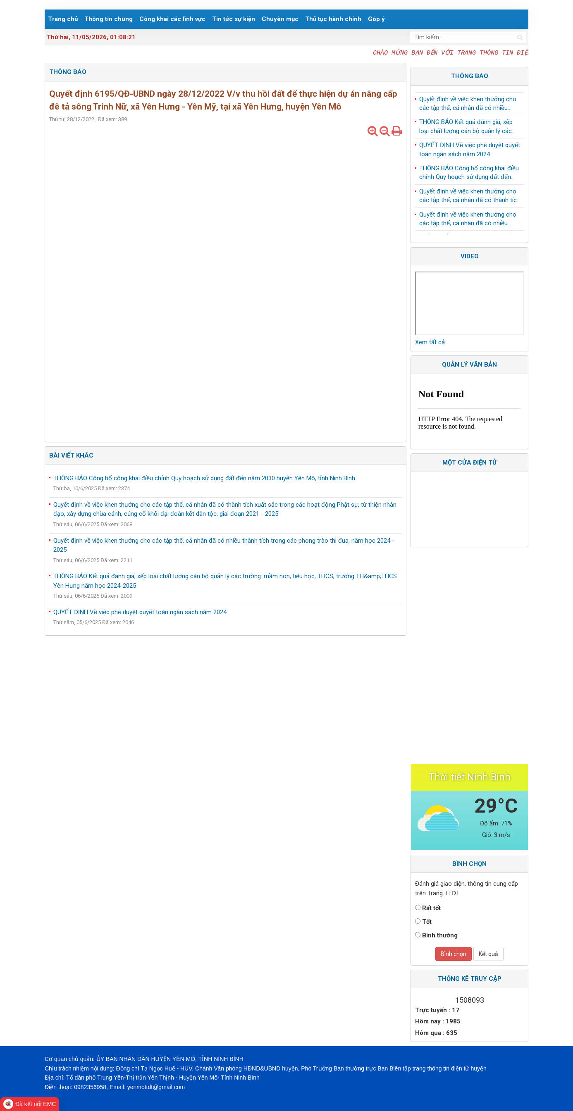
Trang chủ (63, 19)
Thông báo (469, 76)
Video (470, 256)
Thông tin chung (108, 19)
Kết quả (488, 954)
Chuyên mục (280, 19)
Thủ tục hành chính (333, 19)
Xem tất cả (430, 342)
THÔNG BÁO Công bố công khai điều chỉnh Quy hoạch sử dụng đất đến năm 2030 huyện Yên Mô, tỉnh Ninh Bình (204, 478)
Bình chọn (453, 954)
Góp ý (376, 19)
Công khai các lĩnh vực (172, 19)
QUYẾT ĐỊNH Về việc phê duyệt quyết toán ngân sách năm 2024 (140, 612)
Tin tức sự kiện (233, 19)
